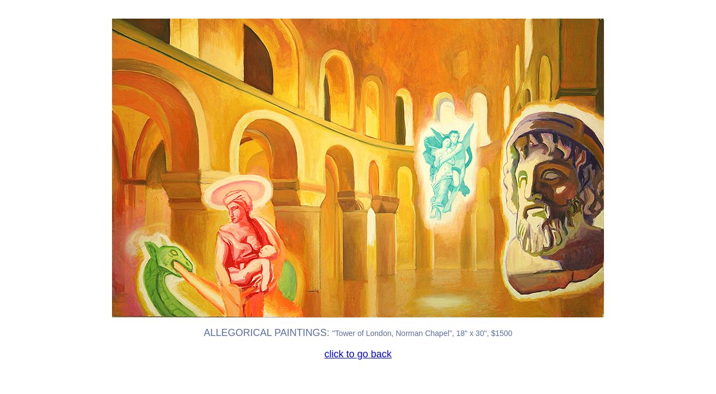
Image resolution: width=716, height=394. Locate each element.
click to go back (357, 354)
